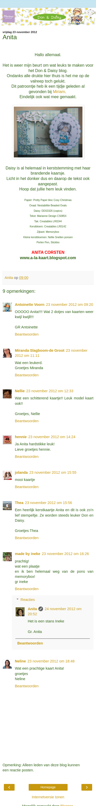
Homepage (48, 787)
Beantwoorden (27, 334)
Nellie (20, 391)
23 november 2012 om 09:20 (69, 305)
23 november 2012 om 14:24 (51, 437)
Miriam (59, 91)
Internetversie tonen (48, 797)
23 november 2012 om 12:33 (49, 391)
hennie (21, 437)
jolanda (21, 472)
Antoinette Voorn (30, 305)
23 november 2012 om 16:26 (65, 554)
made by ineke (27, 554)
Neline (20, 661)
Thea (19, 503)
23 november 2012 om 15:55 (52, 472)
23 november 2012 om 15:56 (48, 503)
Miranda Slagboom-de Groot (39, 350)
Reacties (27, 600)
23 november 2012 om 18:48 (50, 661)
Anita (32, 609)
